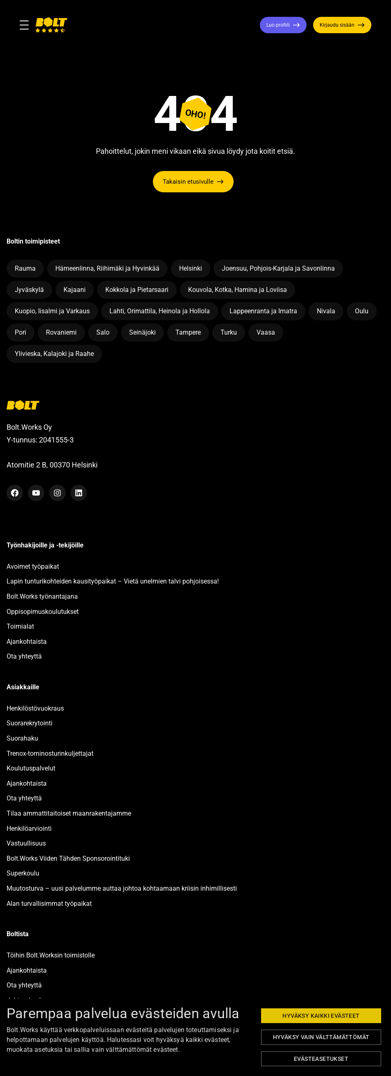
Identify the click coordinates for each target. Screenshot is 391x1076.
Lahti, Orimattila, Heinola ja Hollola (159, 311)
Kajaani (75, 290)
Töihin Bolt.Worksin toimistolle (51, 955)
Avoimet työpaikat (33, 566)
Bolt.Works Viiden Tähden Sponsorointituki (69, 858)
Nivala (326, 311)
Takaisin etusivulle (188, 181)
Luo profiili (278, 25)
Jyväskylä (29, 290)
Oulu (361, 311)
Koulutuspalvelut (31, 768)
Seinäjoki (142, 332)
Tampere (188, 332)
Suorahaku (22, 738)
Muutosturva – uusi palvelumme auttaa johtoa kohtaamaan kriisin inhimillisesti (123, 888)
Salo (102, 332)
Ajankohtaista (27, 641)
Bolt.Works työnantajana (42, 596)
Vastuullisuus (26, 843)
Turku (229, 332)
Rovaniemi (61, 332)
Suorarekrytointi (29, 723)
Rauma (25, 268)
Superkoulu (23, 873)
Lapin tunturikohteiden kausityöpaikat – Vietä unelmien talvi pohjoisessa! (113, 581)
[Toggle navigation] (27, 25)
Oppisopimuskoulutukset (43, 612)
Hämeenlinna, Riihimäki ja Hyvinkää (107, 268)
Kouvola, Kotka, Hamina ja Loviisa (237, 290)
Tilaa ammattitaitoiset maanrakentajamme (69, 813)
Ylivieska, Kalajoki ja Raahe (54, 354)
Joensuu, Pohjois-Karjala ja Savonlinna (278, 268)
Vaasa (266, 332)
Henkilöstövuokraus (35, 708)
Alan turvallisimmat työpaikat (49, 903)
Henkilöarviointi (29, 828)
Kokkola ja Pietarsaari (136, 290)
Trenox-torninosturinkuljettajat (50, 753)
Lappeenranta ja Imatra (263, 311)
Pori (20, 332)
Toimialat (20, 626)
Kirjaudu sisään (337, 25)
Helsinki (190, 268)
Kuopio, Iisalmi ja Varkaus (52, 311)
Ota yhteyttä (24, 656)
